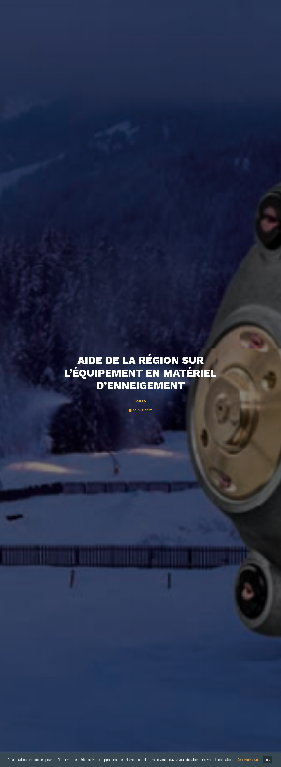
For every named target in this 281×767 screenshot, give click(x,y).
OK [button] (268, 760)
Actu (141, 400)
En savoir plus (247, 760)
